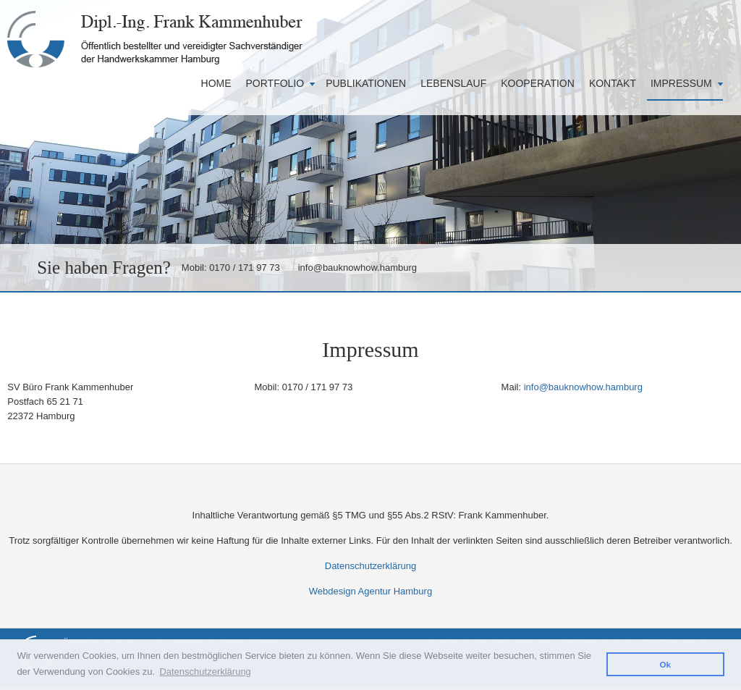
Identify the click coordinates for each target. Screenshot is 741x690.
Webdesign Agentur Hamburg (370, 591)
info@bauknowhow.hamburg (357, 267)
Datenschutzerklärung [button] (204, 671)
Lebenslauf (453, 83)
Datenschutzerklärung (370, 565)
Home (216, 83)
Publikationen (366, 83)
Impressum (681, 83)
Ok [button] (665, 664)
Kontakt (612, 83)
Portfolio (275, 83)
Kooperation (538, 83)
